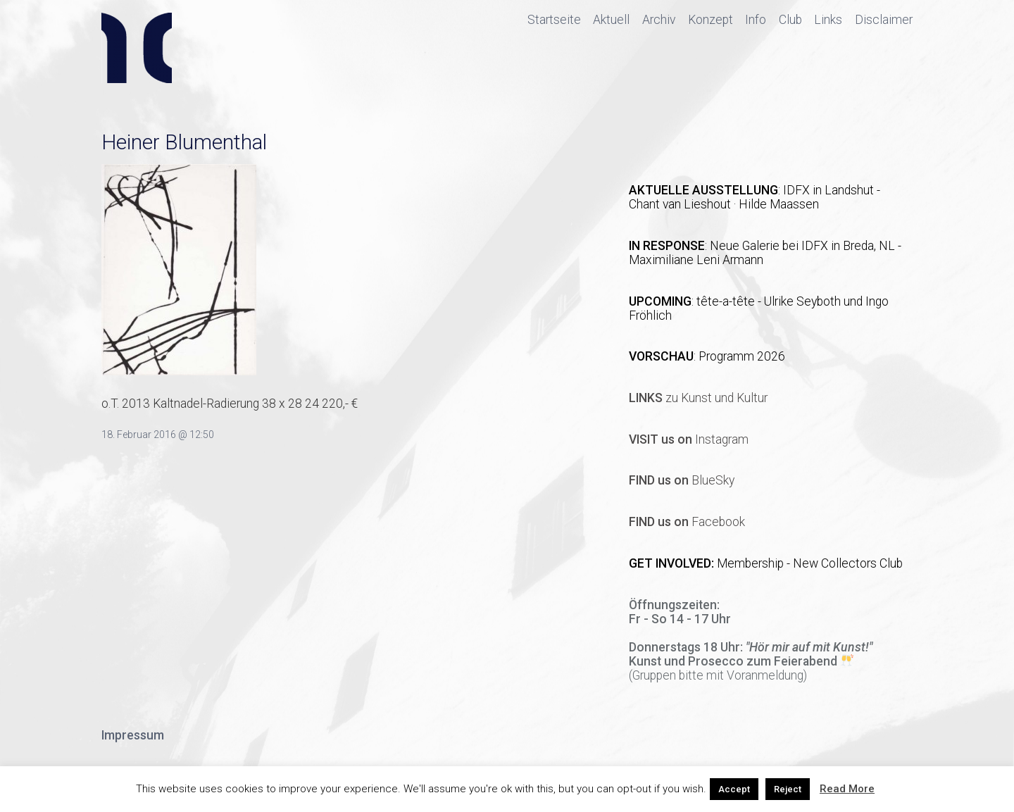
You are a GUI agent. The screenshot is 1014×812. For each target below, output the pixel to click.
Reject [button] (787, 789)
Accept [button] (734, 789)
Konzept (710, 20)
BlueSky (681, 480)
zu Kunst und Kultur (698, 398)
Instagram (689, 439)
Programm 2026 (742, 356)
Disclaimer (884, 20)
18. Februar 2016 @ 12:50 (157, 434)
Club (790, 20)
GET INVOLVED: (673, 563)
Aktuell (611, 20)
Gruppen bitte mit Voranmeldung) (719, 675)
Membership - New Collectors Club (810, 563)
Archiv (658, 20)
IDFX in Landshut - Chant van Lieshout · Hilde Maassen (754, 197)
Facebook (687, 522)
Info (755, 20)
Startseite (554, 20)
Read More (847, 788)
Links (828, 20)
